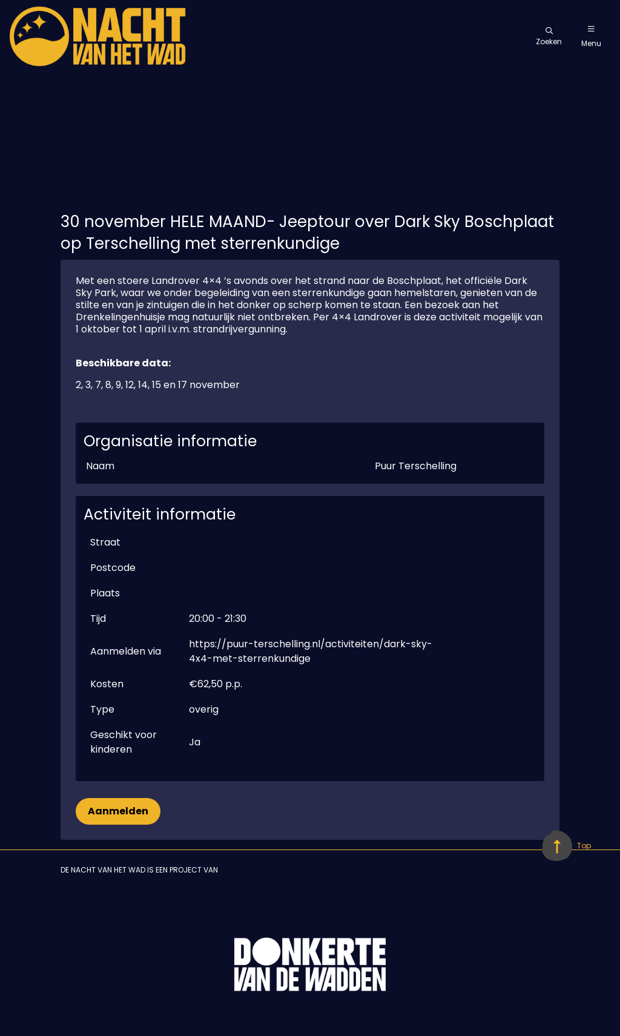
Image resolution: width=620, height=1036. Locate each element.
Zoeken (549, 37)
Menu (591, 36)
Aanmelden (118, 811)
